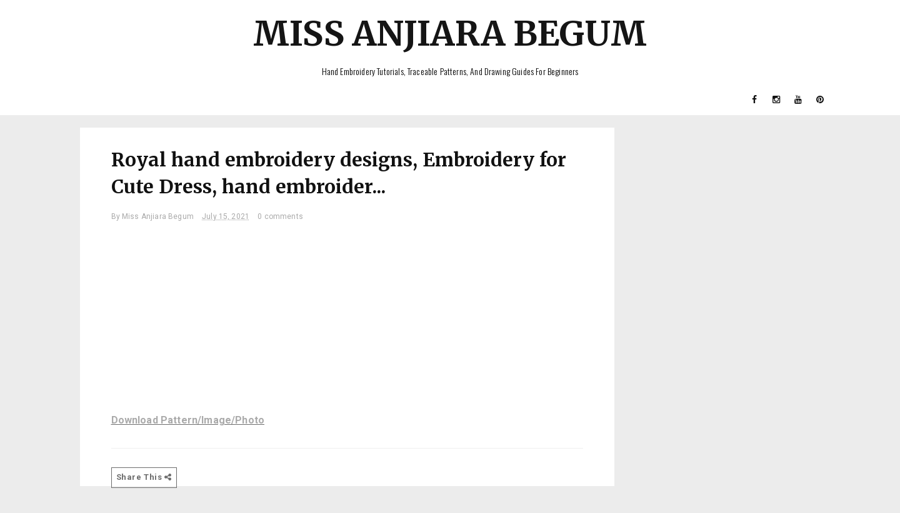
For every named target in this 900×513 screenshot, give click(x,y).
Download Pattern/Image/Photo (187, 420)
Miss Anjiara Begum (450, 33)
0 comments (280, 216)
